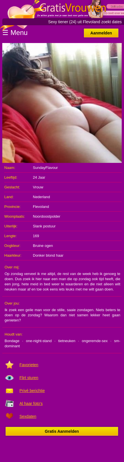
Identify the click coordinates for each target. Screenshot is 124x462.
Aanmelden (101, 33)
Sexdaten (27, 416)
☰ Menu (15, 32)
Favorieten (28, 364)
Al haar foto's (31, 403)
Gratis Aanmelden (62, 431)
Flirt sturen (28, 377)
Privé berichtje (32, 390)
